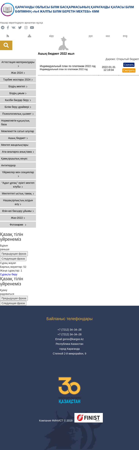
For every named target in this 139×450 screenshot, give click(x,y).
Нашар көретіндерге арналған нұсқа (21, 22)
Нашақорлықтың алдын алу (18, 202)
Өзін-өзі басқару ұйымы (18, 210)
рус (91, 35)
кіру (51, 35)
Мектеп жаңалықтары (14, 144)
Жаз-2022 (18, 217)
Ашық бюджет (18, 138)
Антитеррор (8, 165)
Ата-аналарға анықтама (18, 151)
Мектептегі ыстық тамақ (18, 193)
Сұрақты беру (8, 274)
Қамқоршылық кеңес (14, 158)
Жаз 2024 (18, 72)
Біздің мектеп (18, 86)
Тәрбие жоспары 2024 (18, 79)
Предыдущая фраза (14, 253)
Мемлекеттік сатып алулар (17, 131)
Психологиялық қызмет (18, 113)
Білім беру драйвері (18, 106)
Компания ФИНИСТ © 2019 (55, 420)
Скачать (129, 64)
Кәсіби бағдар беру (18, 100)
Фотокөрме (18, 224)
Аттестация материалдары (18, 64)
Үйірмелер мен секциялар (18, 174)
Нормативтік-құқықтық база (15, 122)
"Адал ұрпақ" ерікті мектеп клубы (18, 184)
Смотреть (129, 70)
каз (108, 35)
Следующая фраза (13, 258)
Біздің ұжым (18, 93)
